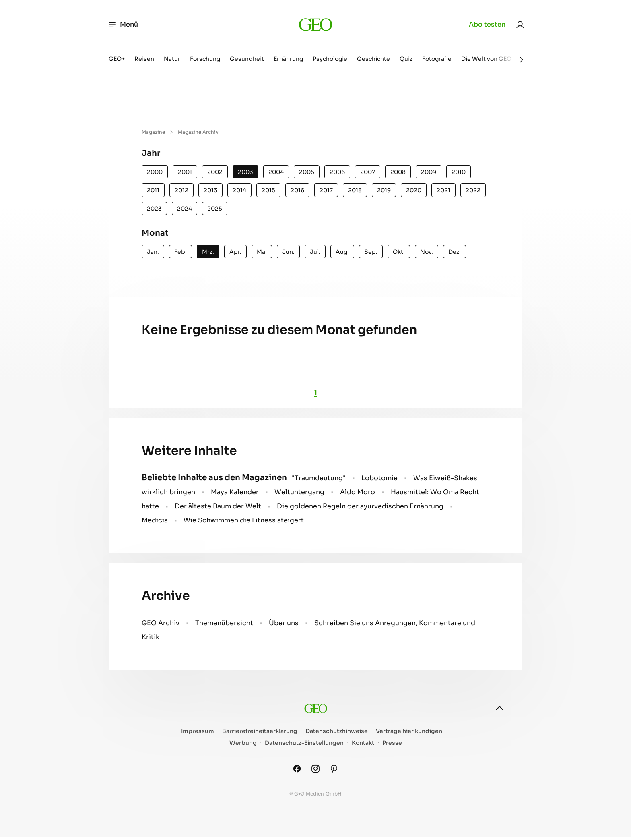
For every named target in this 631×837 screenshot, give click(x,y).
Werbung (243, 743)
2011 (153, 190)
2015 (268, 190)
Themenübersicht (224, 623)
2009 (428, 172)
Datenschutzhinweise (336, 731)
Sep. (370, 251)
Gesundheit (247, 58)
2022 (473, 190)
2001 (185, 172)
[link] (520, 25)
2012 (181, 190)
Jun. (288, 251)
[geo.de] (315, 24)
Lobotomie (379, 478)
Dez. (454, 251)
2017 (326, 190)
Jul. (315, 251)
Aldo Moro (357, 492)
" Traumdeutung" (319, 478)
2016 (297, 190)
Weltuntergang (299, 492)
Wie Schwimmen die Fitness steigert (244, 520)
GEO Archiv (160, 623)
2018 (355, 190)
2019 (384, 190)
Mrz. (208, 251)
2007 (367, 172)
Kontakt (363, 743)
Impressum (197, 731)
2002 (215, 172)
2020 (413, 190)
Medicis (155, 520)
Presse (392, 743)
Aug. (342, 251)
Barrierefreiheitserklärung (259, 731)
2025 (214, 208)
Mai (262, 251)
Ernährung (288, 58)
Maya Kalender (235, 492)
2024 (184, 208)
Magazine (153, 132)
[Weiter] (521, 59)
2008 (398, 172)
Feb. (180, 251)
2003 (245, 172)
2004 (276, 172)
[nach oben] (499, 708)
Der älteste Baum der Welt (218, 506)
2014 (239, 190)
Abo (487, 25)
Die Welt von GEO (486, 58)
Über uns (284, 623)
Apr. (235, 251)
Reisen (144, 58)
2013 (210, 190)
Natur (172, 58)
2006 (337, 172)
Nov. (426, 251)
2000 (155, 172)
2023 (154, 208)
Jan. (153, 251)
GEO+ (117, 58)
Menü (123, 24)
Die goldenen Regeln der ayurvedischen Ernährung (360, 506)
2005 (306, 172)
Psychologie (330, 58)
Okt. (399, 251)
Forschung (205, 58)
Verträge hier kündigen (409, 731)
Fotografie (437, 58)
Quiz (406, 58)
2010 (459, 172)
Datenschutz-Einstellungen (304, 743)
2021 (443, 190)
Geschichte (373, 58)
